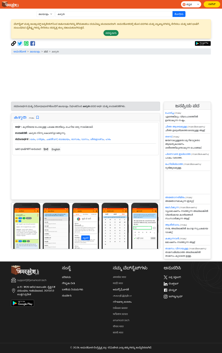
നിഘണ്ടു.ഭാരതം (122, 301)
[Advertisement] (111, 78)
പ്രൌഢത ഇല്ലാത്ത (178, 154)
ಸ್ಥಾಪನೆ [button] (85, 237)
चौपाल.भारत (118, 326)
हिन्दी (46, 149)
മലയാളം (35, 51)
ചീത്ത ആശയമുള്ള (176, 126)
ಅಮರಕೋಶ (20, 51)
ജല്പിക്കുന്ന (172, 207)
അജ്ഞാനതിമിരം (175, 197)
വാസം (85, 139)
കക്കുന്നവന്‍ (172, 238)
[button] (22, 225)
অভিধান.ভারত (120, 314)
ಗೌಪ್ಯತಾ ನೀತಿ (68, 283)
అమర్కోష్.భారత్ (121, 289)
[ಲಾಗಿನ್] (212, 4)
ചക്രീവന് (51, 139)
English (56, 149)
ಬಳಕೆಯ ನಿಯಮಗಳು (72, 289)
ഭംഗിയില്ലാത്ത (174, 164)
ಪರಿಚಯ (66, 277)
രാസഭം (75, 139)
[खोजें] (114, 14)
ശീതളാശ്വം (97, 139)
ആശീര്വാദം (172, 224)
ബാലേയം (64, 139)
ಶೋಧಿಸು (179, 14)
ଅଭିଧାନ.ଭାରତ (120, 308)
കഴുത (20, 117)
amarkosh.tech (121, 320)
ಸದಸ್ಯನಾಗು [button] (111, 33)
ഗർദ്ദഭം (41, 139)
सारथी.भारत (118, 332)
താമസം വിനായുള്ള (176, 248)
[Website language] (191, 4)
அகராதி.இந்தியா (122, 295)
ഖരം (32, 139)
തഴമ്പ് (168, 136)
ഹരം (108, 139)
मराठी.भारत (118, 283)
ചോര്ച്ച (169, 112)
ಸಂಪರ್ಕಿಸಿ (67, 295)
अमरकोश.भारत (119, 277)
